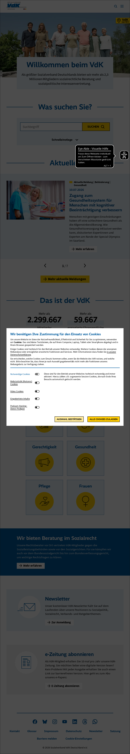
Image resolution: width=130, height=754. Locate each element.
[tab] (22, 374)
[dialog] (65, 377)
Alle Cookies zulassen (104, 419)
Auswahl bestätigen (69, 419)
